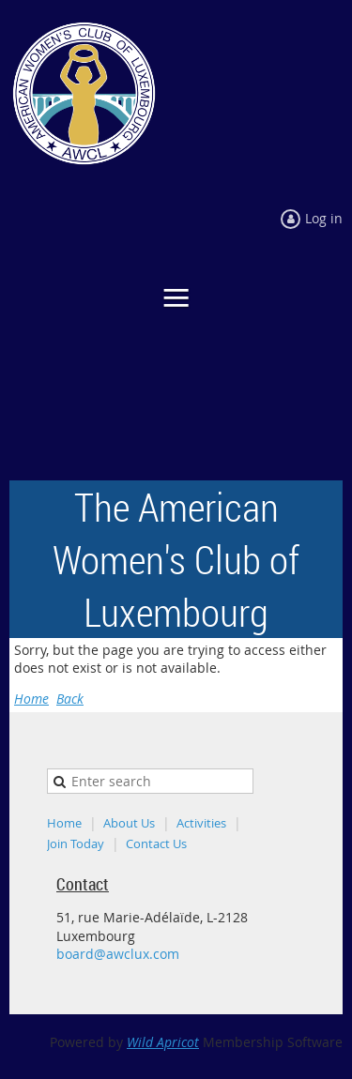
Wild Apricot (163, 1042)
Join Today (75, 843)
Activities (201, 822)
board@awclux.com (117, 954)
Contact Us (156, 843)
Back (70, 698)
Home (31, 698)
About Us (129, 822)
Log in (324, 218)
